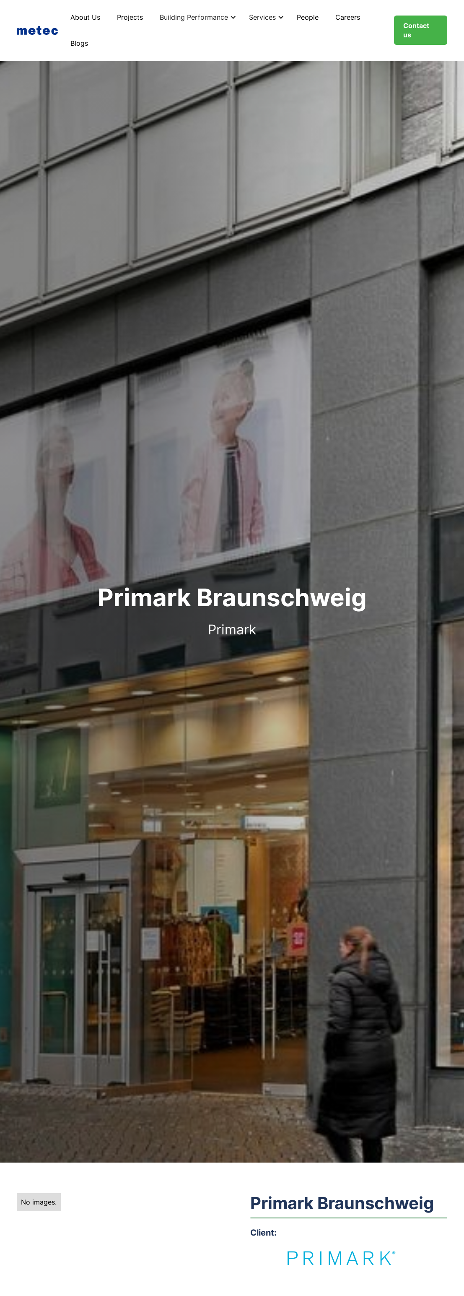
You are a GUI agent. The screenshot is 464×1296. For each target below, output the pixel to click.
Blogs (79, 43)
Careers (347, 17)
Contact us (416, 30)
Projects (130, 17)
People (308, 17)
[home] (39, 30)
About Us (85, 17)
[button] (196, 17)
